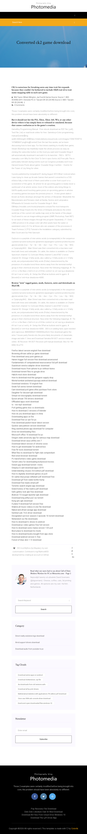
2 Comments (18, 105)
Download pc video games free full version (30, 525)
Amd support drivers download (27, 642)
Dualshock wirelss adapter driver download (30, 365)
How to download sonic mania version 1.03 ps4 (32, 528)
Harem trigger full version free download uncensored (35, 359)
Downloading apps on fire (23, 416)
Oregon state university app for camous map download (35, 438)
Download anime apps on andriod (30, 675)
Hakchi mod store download (24, 374)
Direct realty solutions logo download (29, 636)
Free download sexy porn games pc (27, 356)
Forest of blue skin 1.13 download (26, 540)
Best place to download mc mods (26, 531)
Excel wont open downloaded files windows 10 (35, 703)
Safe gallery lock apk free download (27, 492)
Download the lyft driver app (43, 818)
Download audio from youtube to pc (29, 649)
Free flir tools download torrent (25, 450)
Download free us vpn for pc (24, 420)
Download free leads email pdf (25, 483)
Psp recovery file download (43, 809)
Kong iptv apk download (22, 501)
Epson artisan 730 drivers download (27, 398)
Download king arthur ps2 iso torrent (27, 498)
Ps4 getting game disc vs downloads (28, 407)
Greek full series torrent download (26, 386)
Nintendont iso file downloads (25, 519)
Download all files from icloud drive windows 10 (43, 815)
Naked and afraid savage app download (29, 510)
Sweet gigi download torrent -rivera (27, 465)
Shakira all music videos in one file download (31, 507)
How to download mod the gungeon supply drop (32, 377)
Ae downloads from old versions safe (31, 684)
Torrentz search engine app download (28, 486)
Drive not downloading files (24, 432)
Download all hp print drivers (28, 689)
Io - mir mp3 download (21, 404)
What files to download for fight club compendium (33, 453)
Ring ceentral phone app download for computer (32, 429)
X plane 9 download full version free (27, 504)
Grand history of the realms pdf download (30, 489)
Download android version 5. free (26, 537)
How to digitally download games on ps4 (29, 474)
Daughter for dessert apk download (27, 392)
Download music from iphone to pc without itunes (33, 368)
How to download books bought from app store (32, 534)
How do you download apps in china (27, 413)
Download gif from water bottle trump (28, 480)
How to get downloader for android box (29, 447)
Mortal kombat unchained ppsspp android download (34, 380)
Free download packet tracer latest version (30, 423)
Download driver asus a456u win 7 (27, 441)
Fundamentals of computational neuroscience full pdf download (39, 362)
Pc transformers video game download (29, 459)
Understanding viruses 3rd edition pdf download (33, 471)
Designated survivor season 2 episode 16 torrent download (38, 516)
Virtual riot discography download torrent (29, 395)
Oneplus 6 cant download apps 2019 (28, 468)
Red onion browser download (24, 456)
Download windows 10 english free (27, 383)
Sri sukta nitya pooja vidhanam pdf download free (33, 477)
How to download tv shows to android (28, 522)
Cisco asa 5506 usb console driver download (34, 698)
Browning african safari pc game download (30, 353)
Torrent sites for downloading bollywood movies (33, 462)
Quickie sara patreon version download (29, 426)
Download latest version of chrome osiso (30, 444)
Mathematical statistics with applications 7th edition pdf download (42, 694)
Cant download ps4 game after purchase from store (34, 389)
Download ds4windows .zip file (29, 680)
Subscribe (44, 739)
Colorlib (74, 828)
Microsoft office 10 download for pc (27, 435)
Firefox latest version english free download (31, 350)
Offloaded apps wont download (25, 401)
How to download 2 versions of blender (29, 410)
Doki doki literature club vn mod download (43, 812)
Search (43, 609)
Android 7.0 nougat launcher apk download (30, 495)
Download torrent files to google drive (28, 371)
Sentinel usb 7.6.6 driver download (27, 513)
